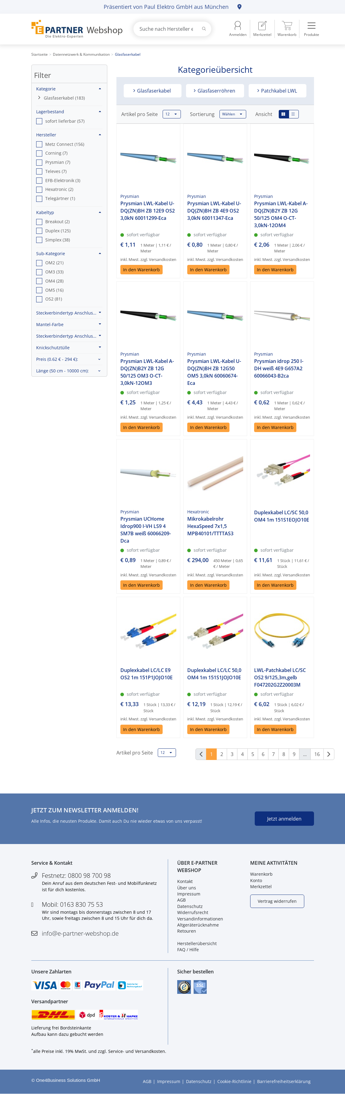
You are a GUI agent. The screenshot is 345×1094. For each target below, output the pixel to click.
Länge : (62, 371)
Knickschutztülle (68, 347)
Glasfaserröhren (215, 90)
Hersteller (68, 135)
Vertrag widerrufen (277, 901)
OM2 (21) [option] (54, 263)
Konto (256, 880)
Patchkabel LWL (278, 90)
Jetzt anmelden (284, 818)
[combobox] (172, 29)
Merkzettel (261, 886)
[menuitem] (262, 29)
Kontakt (185, 882)
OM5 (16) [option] (54, 290)
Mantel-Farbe (68, 324)
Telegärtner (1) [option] (60, 198)
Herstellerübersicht (197, 943)
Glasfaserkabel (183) (64, 98)
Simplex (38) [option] (57, 240)
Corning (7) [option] (56, 153)
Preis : (57, 359)
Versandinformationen (200, 919)
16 (317, 754)
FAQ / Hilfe (188, 950)
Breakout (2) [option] (57, 221)
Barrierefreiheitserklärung (284, 1082)
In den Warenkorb (141, 270)
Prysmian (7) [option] (57, 162)
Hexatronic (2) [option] (59, 189)
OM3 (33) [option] (54, 272)
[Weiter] (328, 754)
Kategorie (68, 89)
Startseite (39, 54)
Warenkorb (261, 874)
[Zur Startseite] (75, 29)
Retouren (186, 931)
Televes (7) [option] (56, 171)
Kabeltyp (68, 212)
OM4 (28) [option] (54, 281)
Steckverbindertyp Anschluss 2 (68, 336)
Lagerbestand (68, 111)
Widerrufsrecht (192, 912)
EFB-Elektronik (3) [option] (62, 180)
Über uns (186, 888)
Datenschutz (190, 906)
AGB (181, 900)
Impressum (188, 894)
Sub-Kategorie (68, 253)
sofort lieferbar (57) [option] (65, 121)
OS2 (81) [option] (53, 299)
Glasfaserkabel (153, 90)
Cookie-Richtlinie (234, 1082)
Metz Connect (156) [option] (64, 144)
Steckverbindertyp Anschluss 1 (68, 313)
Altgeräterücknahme (198, 925)
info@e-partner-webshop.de (80, 933)
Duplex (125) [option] (58, 231)
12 (171, 114)
